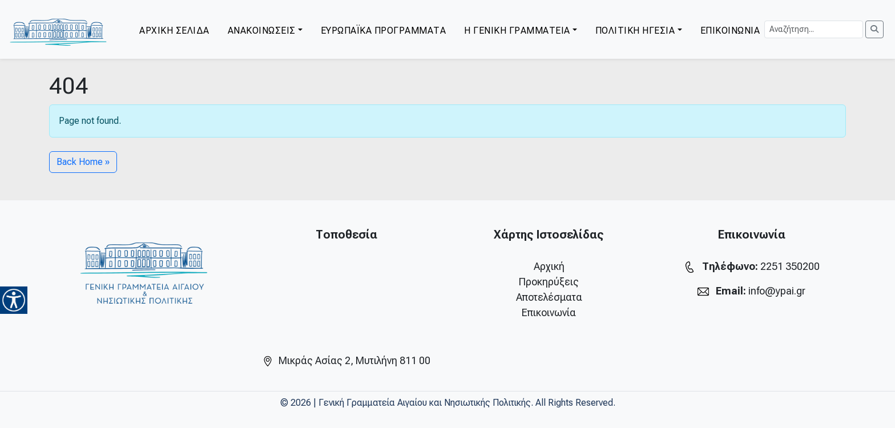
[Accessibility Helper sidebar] (13, 300)
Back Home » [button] (83, 161)
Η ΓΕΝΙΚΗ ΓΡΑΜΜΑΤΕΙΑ (517, 30)
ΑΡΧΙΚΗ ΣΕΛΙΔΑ (174, 30)
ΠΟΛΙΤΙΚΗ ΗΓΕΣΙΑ (635, 30)
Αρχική (549, 266)
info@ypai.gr (776, 291)
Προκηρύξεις (549, 282)
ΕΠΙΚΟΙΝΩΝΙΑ (730, 30)
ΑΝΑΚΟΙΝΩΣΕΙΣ (262, 30)
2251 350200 (790, 266)
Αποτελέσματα (549, 297)
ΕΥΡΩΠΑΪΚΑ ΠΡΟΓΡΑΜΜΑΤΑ (383, 30)
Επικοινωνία (549, 312)
